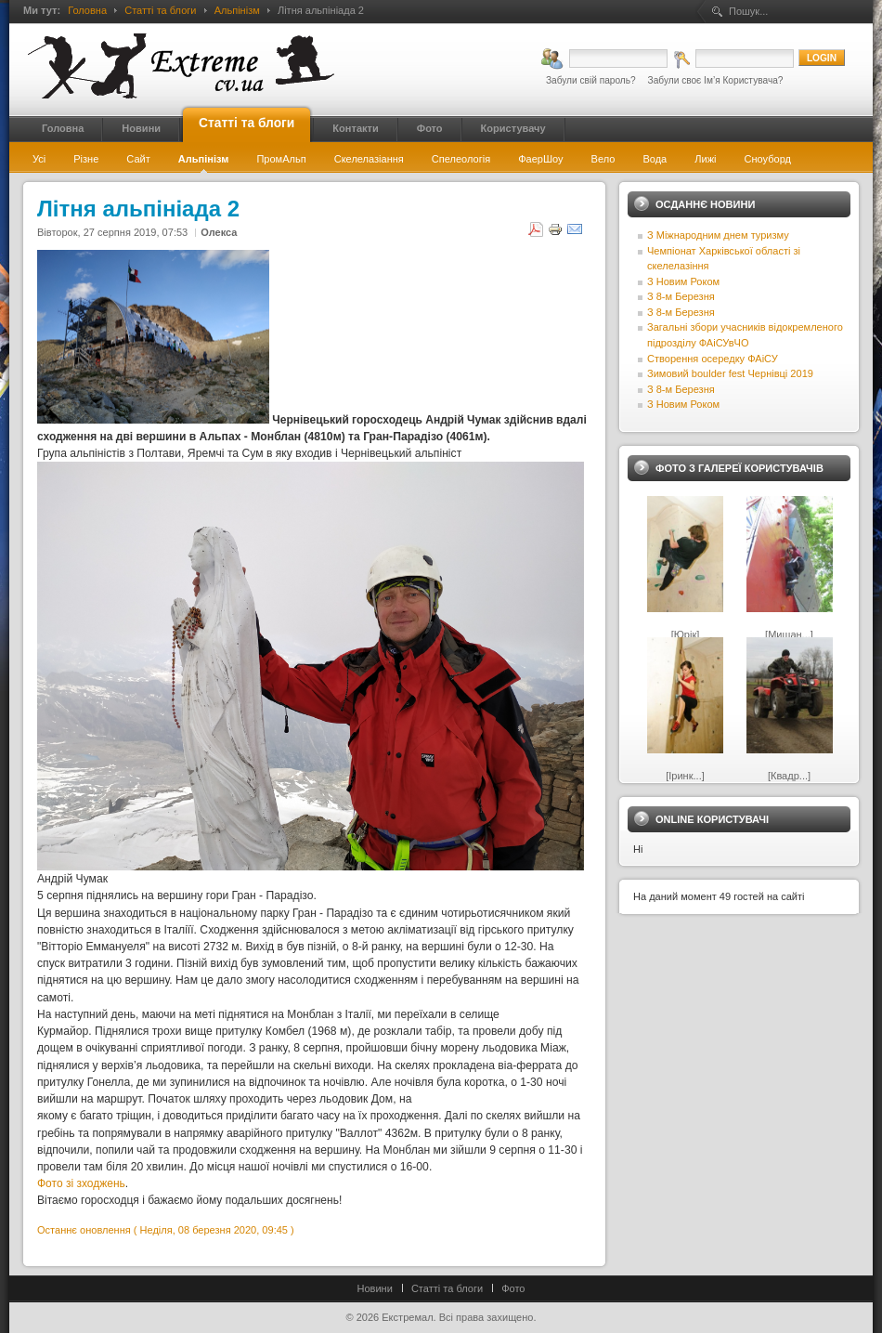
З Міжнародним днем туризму (718, 235)
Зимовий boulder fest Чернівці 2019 (730, 373)
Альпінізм (237, 10)
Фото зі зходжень (81, 1183)
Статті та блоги (160, 10)
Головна (87, 10)
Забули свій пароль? (591, 80)
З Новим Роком (683, 281)
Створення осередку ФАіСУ (712, 358)
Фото (513, 1288)
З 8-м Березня (681, 296)
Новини (375, 1288)
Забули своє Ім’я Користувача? (716, 80)
